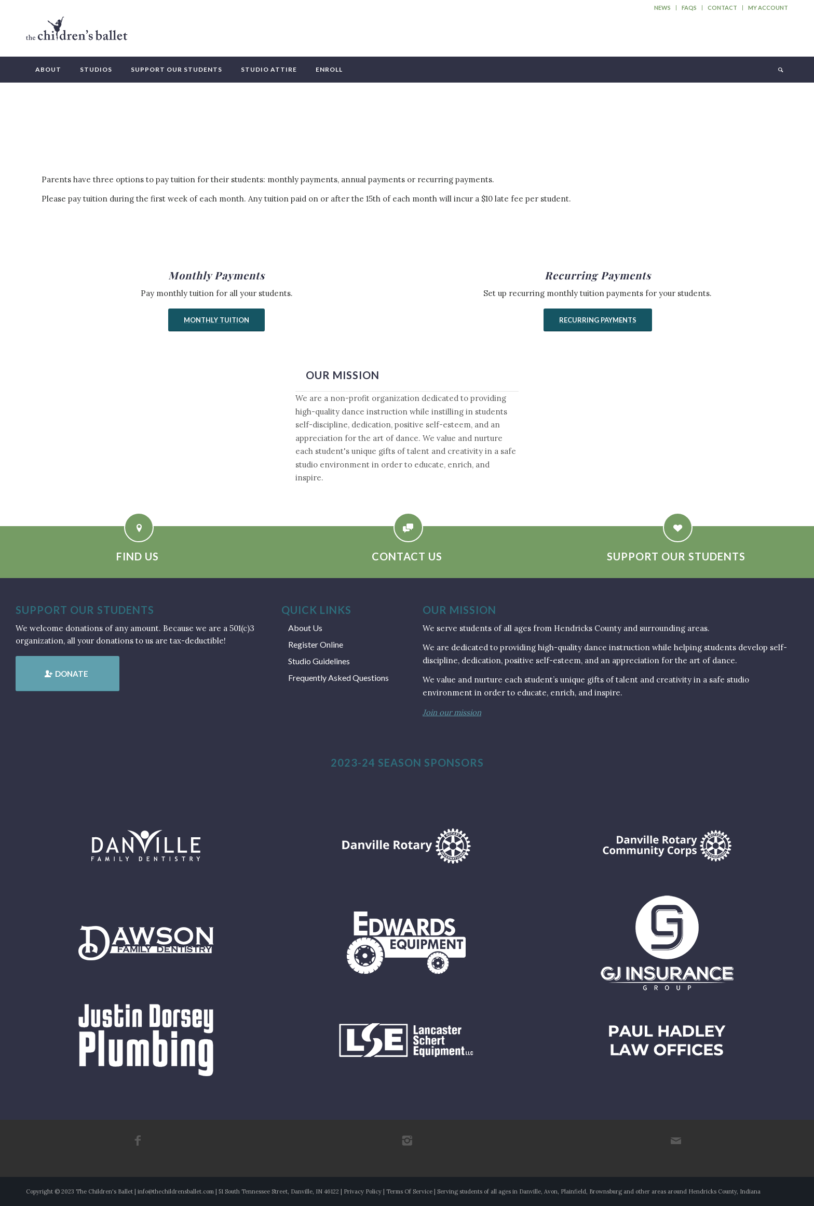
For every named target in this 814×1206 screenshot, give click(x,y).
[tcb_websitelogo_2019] (77, 33)
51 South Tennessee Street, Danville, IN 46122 (279, 1191)
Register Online (315, 644)
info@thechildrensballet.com (176, 1191)
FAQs (689, 7)
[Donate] (67, 673)
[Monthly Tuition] (216, 320)
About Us (305, 628)
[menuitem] (662, 7)
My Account (768, 7)
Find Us (137, 556)
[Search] (779, 70)
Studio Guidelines (319, 661)
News (662, 7)
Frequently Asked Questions (338, 677)
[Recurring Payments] (598, 320)
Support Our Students (676, 556)
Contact (722, 7)
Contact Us (407, 556)
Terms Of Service (409, 1191)
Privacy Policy (363, 1191)
